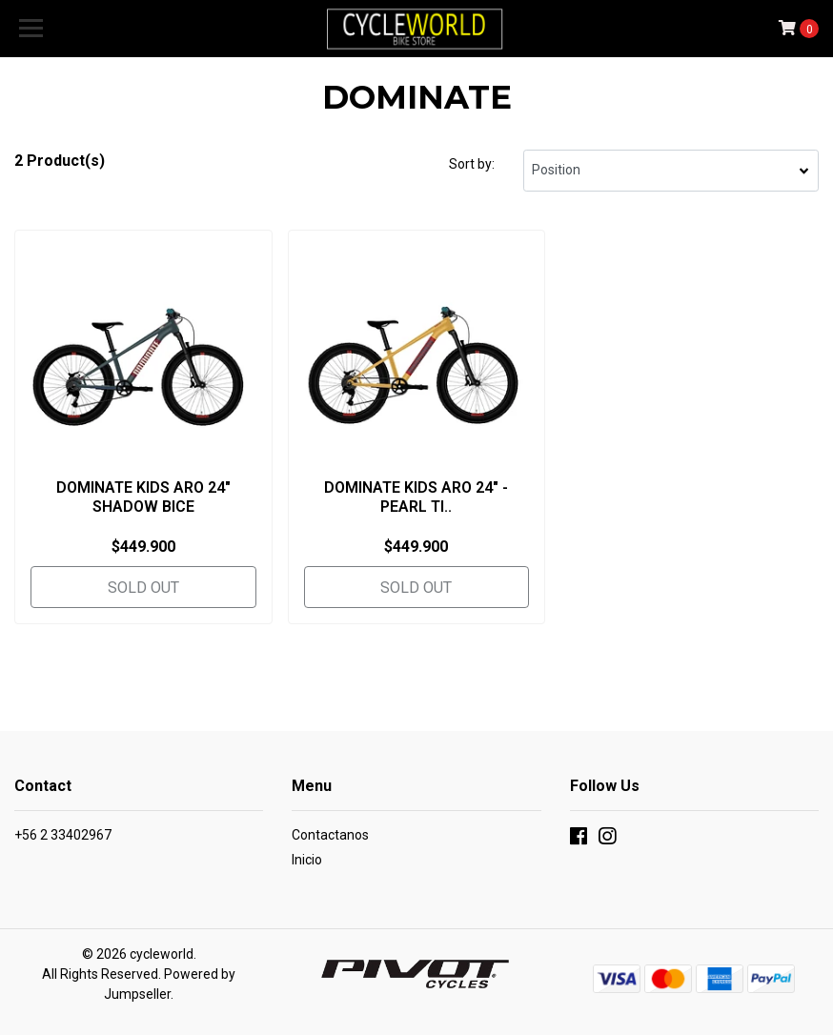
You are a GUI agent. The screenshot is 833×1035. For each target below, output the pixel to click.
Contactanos (330, 834)
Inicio (307, 859)
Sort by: (472, 164)
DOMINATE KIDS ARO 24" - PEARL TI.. (416, 496)
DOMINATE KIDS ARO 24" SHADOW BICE (143, 496)
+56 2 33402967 (63, 834)
